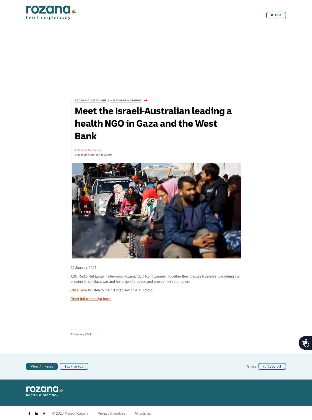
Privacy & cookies (111, 413)
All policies (143, 413)
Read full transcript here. (90, 299)
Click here (78, 290)
